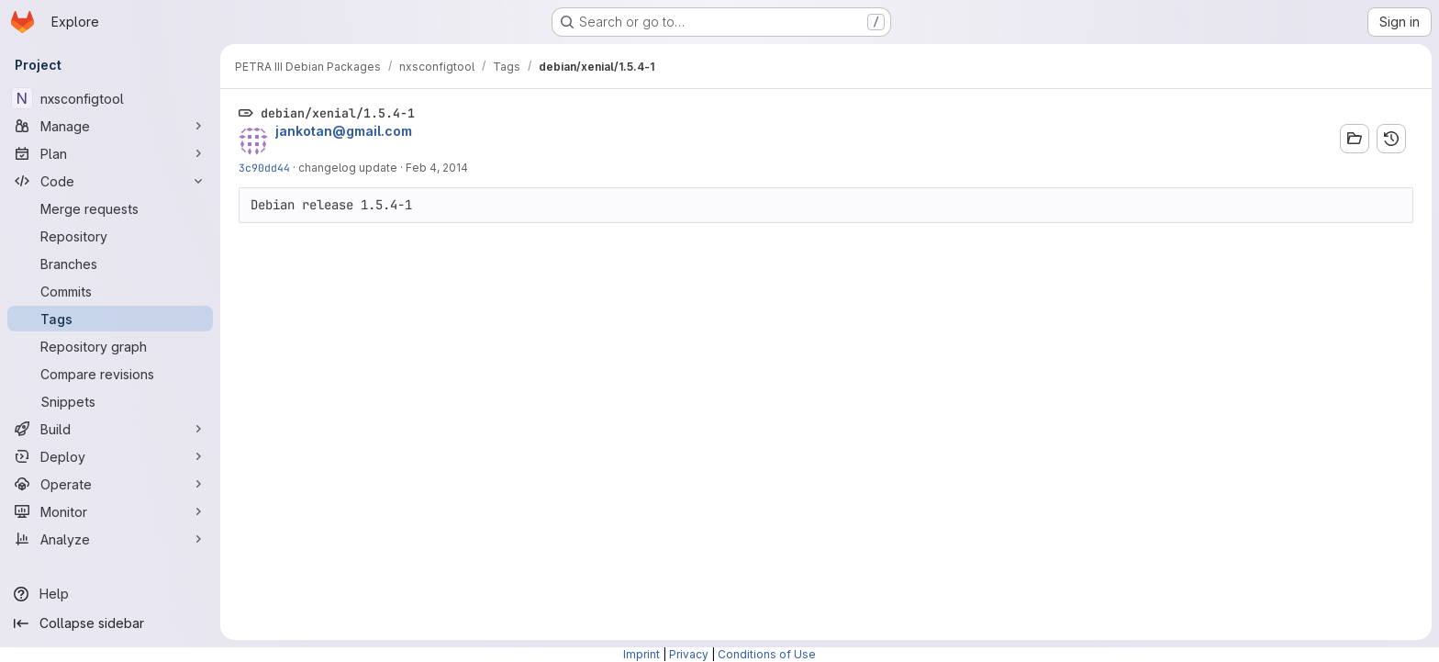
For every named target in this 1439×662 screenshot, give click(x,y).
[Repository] (110, 236)
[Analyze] (110, 539)
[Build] (110, 429)
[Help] (110, 594)
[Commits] (110, 291)
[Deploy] (110, 456)
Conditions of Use (767, 654)
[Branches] (110, 263)
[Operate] (110, 484)
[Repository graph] (110, 346)
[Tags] (110, 318)
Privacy (688, 654)
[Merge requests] (110, 208)
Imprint (641, 654)
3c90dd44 (264, 167)
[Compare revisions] (110, 374)
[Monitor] (110, 511)
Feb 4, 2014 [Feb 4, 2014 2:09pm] (437, 167)
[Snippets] (110, 401)
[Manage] (110, 126)
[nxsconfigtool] (110, 98)
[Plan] (110, 153)
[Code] (110, 181)
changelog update (347, 167)
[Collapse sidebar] (110, 623)
